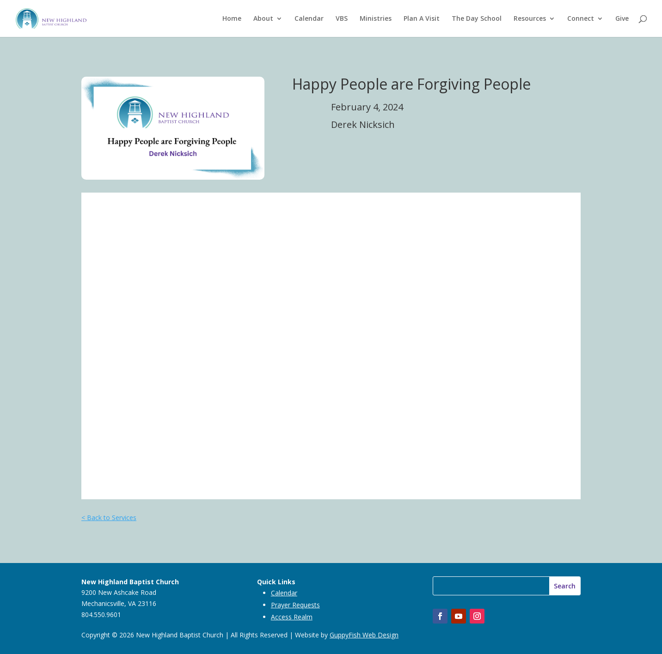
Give (622, 19)
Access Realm (292, 616)
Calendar (309, 19)
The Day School (477, 19)
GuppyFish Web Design (364, 634)
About (263, 19)
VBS (342, 19)
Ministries (376, 19)
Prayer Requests (295, 604)
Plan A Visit (422, 19)
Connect (580, 19)
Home (231, 19)
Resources (530, 19)
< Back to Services (108, 517)
